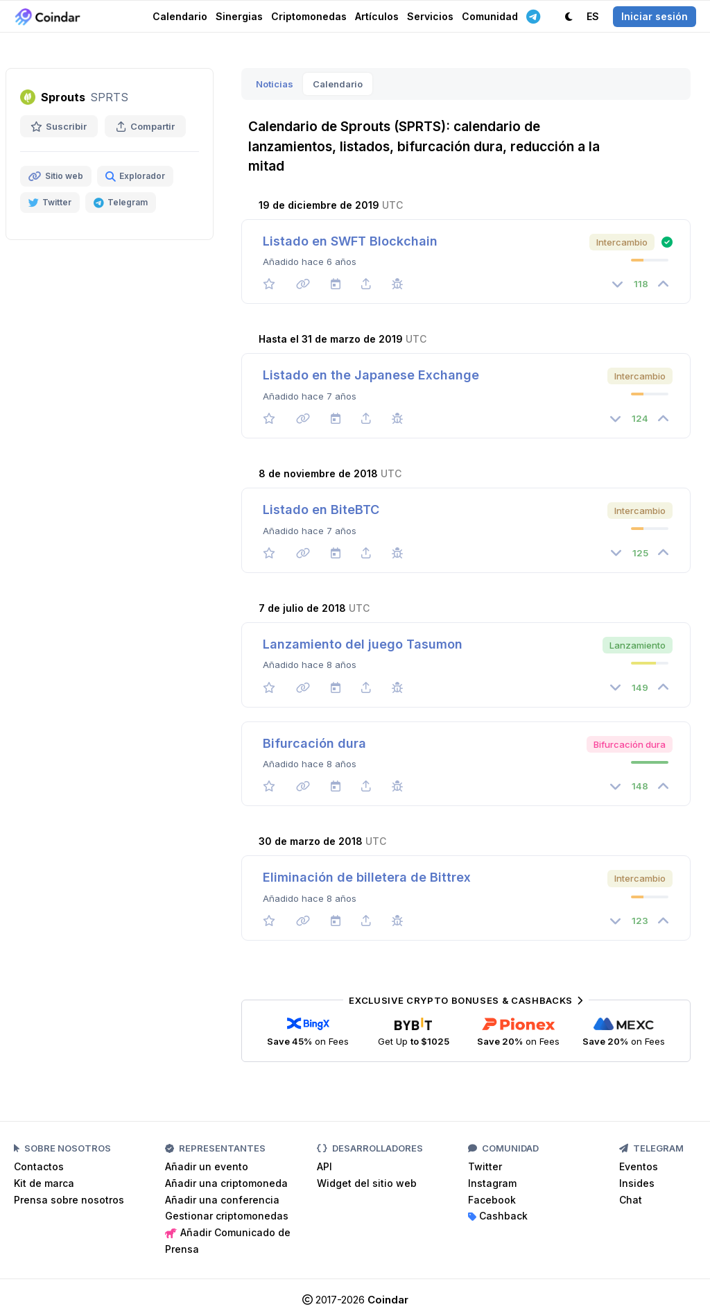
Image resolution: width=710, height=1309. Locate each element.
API (324, 1166)
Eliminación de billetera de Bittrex (367, 877)
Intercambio (622, 242)
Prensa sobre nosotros (69, 1200)
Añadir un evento (206, 1166)
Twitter (485, 1166)
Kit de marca (44, 1183)
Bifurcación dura (630, 744)
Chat (630, 1200)
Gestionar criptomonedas (226, 1216)
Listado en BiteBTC (321, 509)
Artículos (377, 16)
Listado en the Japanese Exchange (371, 375)
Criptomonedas (309, 16)
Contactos (39, 1166)
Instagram (492, 1183)
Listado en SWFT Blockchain (350, 241)
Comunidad (490, 16)
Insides (637, 1183)
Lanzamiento (637, 645)
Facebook (492, 1200)
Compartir (145, 126)
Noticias (274, 83)
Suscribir (59, 126)
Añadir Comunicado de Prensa (228, 1240)
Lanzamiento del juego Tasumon (362, 644)
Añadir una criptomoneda (226, 1183)
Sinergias (239, 16)
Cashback (498, 1216)
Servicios (430, 16)
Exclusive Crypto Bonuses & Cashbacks (465, 1000)
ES (593, 16)
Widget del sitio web (367, 1183)
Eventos (638, 1166)
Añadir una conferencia (222, 1200)
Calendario (180, 16)
